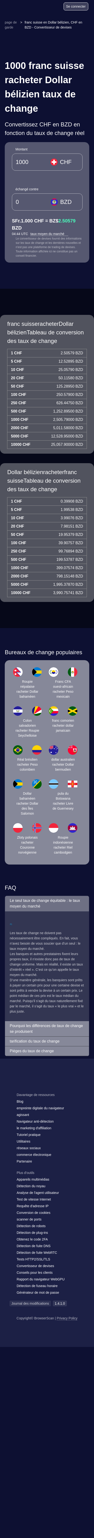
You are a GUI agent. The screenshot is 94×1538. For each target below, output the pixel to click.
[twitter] (34, 1085)
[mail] (15, 1085)
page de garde (11, 24)
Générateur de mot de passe (38, 1292)
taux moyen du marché (49, 234)
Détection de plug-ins (32, 1233)
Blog (20, 1101)
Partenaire (24, 1161)
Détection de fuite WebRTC (37, 1252)
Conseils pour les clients (35, 1272)
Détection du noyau (31, 1186)
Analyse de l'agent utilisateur (38, 1193)
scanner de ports (29, 1219)
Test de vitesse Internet (34, 1199)
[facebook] (25, 1085)
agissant (23, 1115)
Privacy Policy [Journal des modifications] (67, 1318)
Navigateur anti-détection (35, 1121)
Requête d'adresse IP (33, 1206)
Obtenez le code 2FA (32, 1239)
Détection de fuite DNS (33, 1246)
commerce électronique (34, 1155)
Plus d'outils (25, 1173)
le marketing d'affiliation (34, 1128)
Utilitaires (23, 1141)
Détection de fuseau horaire (37, 1286)
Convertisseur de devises (35, 1266)
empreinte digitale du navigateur (40, 1108)
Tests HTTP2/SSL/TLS (33, 1259)
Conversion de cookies (33, 1213)
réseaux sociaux (29, 1148)
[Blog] (41, 7)
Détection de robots (31, 1226)
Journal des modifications (30, 1303)
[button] (47, 903)
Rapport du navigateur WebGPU (40, 1279)
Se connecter (76, 6)
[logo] (17, 6)
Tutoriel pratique (29, 1135)
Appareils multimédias (33, 1179)
